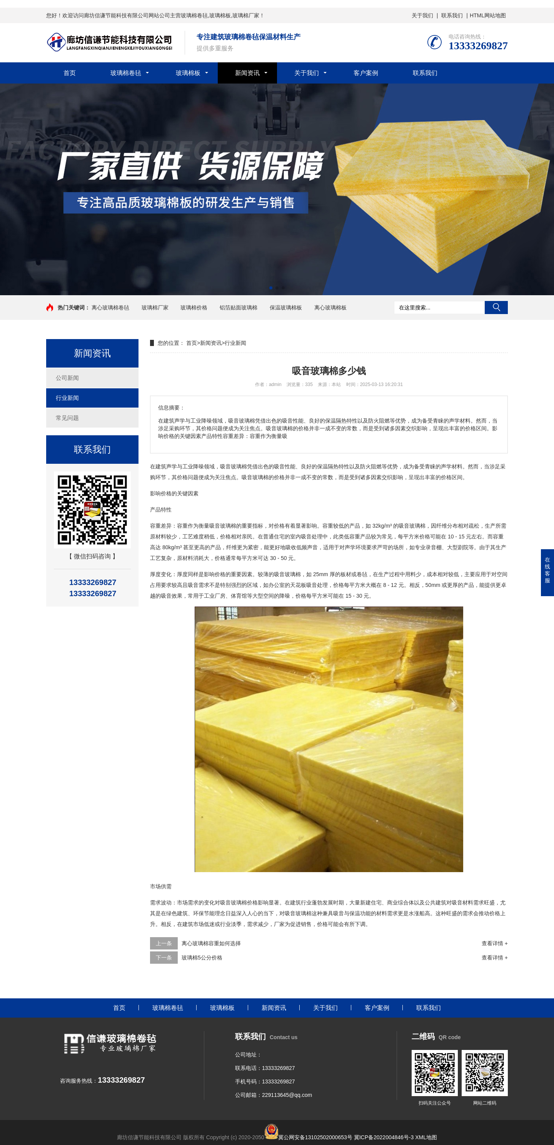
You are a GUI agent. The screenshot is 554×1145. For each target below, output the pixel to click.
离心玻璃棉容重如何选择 (211, 943)
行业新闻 (67, 397)
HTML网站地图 (488, 15)
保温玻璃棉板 (286, 307)
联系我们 (452, 15)
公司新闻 (67, 377)
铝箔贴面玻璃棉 (238, 307)
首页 (69, 73)
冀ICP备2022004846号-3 (384, 1137)
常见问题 (67, 418)
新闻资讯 (247, 73)
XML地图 (426, 1137)
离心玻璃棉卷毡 (110, 307)
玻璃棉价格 (193, 307)
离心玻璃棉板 (330, 307)
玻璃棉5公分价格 (202, 957)
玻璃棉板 (188, 73)
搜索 (496, 307)
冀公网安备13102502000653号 (315, 1137)
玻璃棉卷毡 (125, 73)
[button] (270, 287)
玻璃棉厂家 (155, 307)
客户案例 (366, 73)
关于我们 (422, 15)
